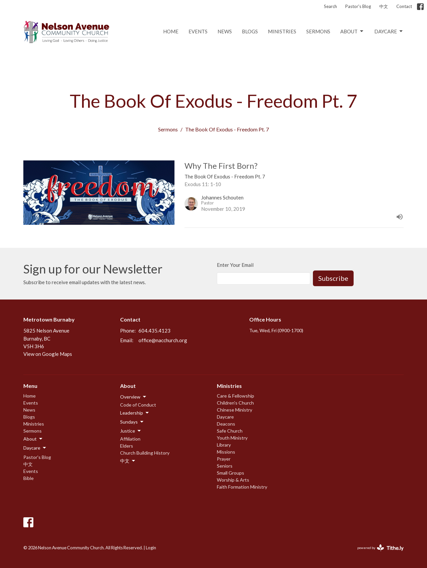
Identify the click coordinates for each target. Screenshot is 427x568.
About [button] (33, 439)
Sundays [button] (132, 422)
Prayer (224, 459)
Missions (226, 452)
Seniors (225, 466)
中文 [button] (128, 461)
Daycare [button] (35, 448)
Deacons (226, 424)
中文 (383, 6)
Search (330, 6)
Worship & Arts (233, 480)
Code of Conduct (138, 405)
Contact (404, 6)
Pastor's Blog (358, 6)
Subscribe (333, 278)
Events (197, 31)
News (225, 31)
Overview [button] (133, 397)
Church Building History (144, 453)
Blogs (250, 31)
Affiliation (130, 439)
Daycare (389, 31)
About (352, 31)
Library (224, 445)
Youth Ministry (232, 438)
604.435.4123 (154, 331)
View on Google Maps (47, 354)
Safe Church (230, 431)
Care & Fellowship (235, 396)
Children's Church (235, 403)
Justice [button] (131, 431)
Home (170, 31)
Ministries (282, 31)
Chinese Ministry (234, 410)
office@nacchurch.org (162, 340)
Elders (126, 446)
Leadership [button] (135, 413)
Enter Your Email (235, 265)
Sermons (318, 31)
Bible (28, 478)
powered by (380, 547)
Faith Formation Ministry (242, 487)
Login (151, 547)
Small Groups (230, 473)
